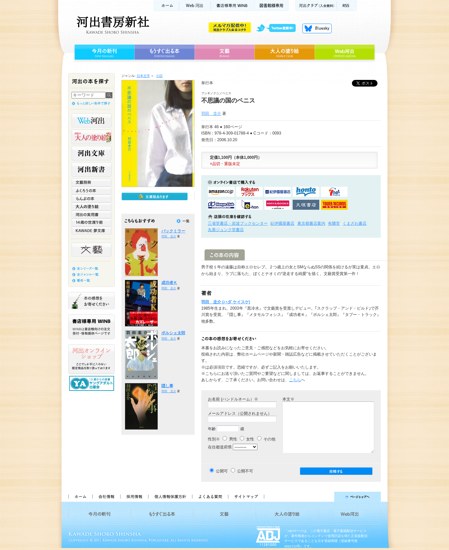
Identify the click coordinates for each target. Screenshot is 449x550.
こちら (295, 380)
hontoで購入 (306, 192)
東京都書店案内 (311, 223)
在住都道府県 (220, 447)
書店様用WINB (232, 5)
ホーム (166, 5)
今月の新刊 (103, 52)
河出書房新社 (112, 25)
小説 (159, 76)
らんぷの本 (91, 198)
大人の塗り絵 (284, 52)
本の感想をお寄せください (91, 300)
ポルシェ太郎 (173, 333)
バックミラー (173, 231)
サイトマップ (246, 497)
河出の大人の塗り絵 (91, 137)
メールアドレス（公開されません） (240, 413)
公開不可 (245, 471)
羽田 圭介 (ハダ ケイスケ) (225, 302)
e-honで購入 (249, 205)
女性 (247, 439)
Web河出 (195, 5)
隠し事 (167, 386)
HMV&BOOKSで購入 (277, 205)
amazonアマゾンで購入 (221, 192)
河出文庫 (91, 153)
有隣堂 (334, 223)
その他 (266, 439)
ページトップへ (325, 497)
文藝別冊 (91, 182)
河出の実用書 (91, 214)
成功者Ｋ (169, 282)
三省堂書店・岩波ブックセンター (238, 223)
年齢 (212, 428)
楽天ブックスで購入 (249, 192)
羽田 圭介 (211, 113)
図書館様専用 (271, 5)
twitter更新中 (278, 28)
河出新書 (91, 169)
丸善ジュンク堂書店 (226, 229)
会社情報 (106, 497)
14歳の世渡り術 (91, 222)
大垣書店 (306, 205)
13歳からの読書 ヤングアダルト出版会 (92, 383)
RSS (347, 5)
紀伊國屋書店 (282, 223)
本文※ (288, 399)
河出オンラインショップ (91, 359)
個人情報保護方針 (170, 497)
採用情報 (134, 497)
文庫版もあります (154, 196)
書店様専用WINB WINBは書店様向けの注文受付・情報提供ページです (91, 326)
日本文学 (143, 76)
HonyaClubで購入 (221, 205)
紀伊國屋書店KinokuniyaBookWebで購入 (277, 192)
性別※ (214, 439)
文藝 (224, 52)
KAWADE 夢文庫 (91, 230)
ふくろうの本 (91, 190)
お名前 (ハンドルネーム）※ (233, 399)
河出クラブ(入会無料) (316, 5)
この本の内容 (225, 254)
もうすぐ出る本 (164, 52)
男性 (230, 439)
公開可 (222, 471)
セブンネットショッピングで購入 (334, 192)
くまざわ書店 (355, 223)
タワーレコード (334, 205)
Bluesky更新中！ (317, 28)
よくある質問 (210, 497)
